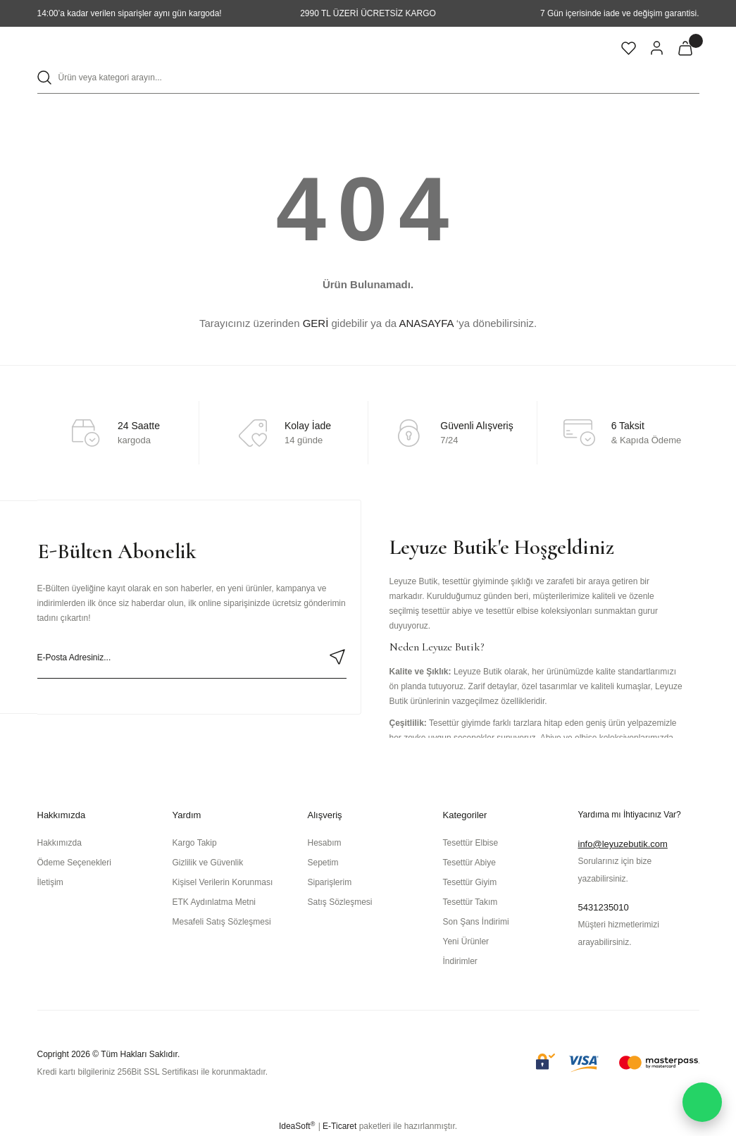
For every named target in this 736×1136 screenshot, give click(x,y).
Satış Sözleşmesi (340, 902)
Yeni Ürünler (466, 941)
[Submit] (338, 657)
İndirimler (460, 961)
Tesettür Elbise (471, 843)
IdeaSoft (297, 1126)
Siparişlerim (330, 882)
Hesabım (325, 843)
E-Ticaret (339, 1126)
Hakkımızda (59, 843)
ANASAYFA (426, 323)
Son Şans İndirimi (476, 922)
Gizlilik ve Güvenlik (208, 863)
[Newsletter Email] (192, 657)
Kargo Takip (195, 843)
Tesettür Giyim (470, 882)
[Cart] (685, 48)
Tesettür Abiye (469, 863)
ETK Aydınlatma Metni (214, 902)
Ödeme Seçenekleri (74, 863)
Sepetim (323, 863)
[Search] (368, 78)
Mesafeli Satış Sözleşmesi (222, 922)
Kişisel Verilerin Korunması (223, 882)
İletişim (50, 882)
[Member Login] (657, 48)
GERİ (316, 323)
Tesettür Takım (470, 902)
